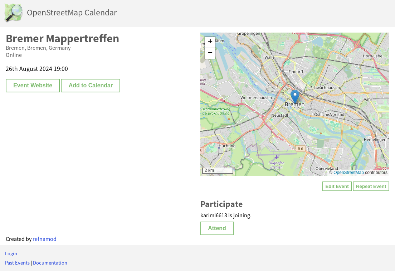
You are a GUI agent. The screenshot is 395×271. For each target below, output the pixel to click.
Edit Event (336, 186)
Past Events (17, 263)
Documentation (50, 263)
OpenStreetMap (348, 172)
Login (11, 253)
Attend (217, 228)
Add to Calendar (91, 85)
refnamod (45, 238)
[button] (295, 96)
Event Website (32, 85)
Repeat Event (371, 186)
